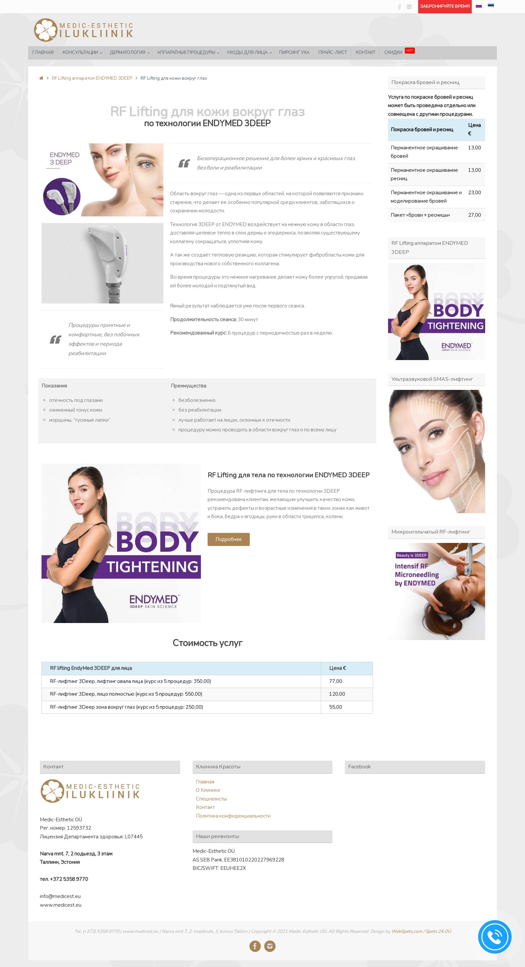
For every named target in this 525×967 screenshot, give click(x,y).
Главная (205, 781)
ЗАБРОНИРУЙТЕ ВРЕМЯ (445, 6)
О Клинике (208, 790)
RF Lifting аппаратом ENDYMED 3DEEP (92, 78)
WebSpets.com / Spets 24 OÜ (421, 931)
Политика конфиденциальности (233, 816)
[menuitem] (478, 6)
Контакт (205, 807)
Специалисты (211, 799)
